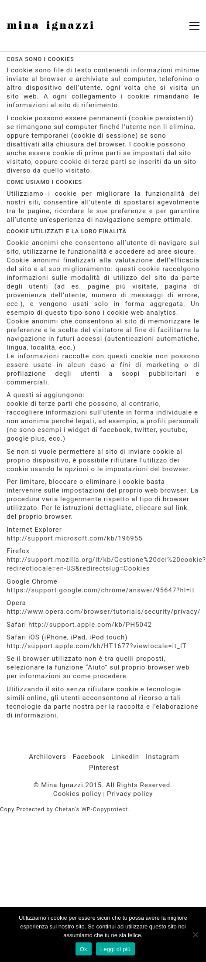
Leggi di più (115, 949)
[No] (195, 934)
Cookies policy (77, 794)
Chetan (65, 809)
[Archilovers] (47, 757)
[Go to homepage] (50, 25)
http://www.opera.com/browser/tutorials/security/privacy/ (104, 611)
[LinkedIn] (125, 757)
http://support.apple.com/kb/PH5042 (90, 625)
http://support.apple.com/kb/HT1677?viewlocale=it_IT (97, 646)
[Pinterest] (104, 768)
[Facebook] (89, 757)
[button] (194, 26)
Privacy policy (130, 794)
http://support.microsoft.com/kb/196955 (75, 538)
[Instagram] (162, 757)
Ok (83, 949)
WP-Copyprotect (104, 809)
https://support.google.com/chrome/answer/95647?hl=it (101, 590)
